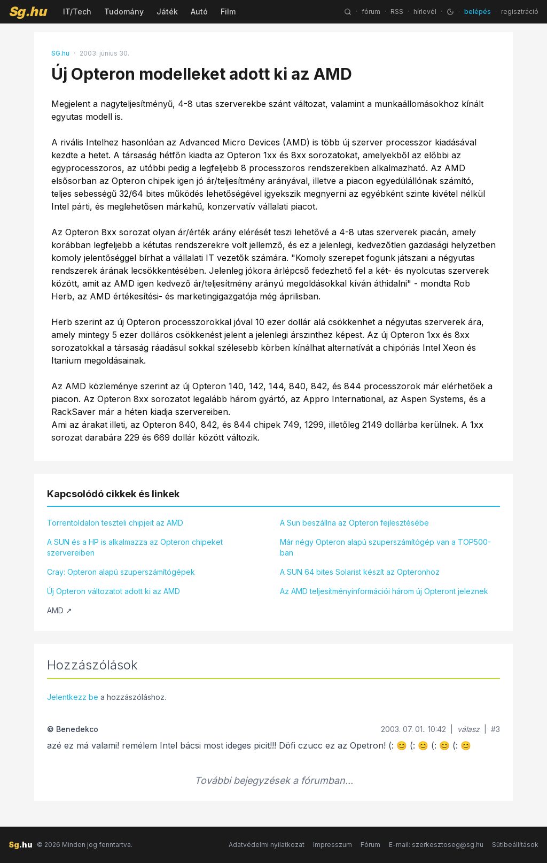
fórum (371, 11)
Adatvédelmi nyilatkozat (266, 845)
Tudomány (124, 11)
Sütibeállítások (515, 845)
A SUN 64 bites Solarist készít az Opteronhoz (360, 571)
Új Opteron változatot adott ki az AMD (113, 591)
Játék (167, 11)
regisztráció (519, 11)
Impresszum (332, 845)
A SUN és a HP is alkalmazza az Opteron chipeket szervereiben (135, 547)
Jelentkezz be (72, 697)
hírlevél (424, 11)
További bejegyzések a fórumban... (273, 780)
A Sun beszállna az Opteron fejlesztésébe (354, 522)
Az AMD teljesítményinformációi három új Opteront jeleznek (384, 591)
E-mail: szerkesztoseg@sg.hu (436, 845)
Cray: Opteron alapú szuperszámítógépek (121, 571)
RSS (396, 11)
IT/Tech (77, 11)
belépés (477, 11)
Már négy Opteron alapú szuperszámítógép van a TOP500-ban (385, 547)
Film (228, 11)
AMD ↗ (59, 610)
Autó (199, 11)
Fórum (370, 845)
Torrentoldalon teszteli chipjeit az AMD (115, 522)
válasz (468, 729)
